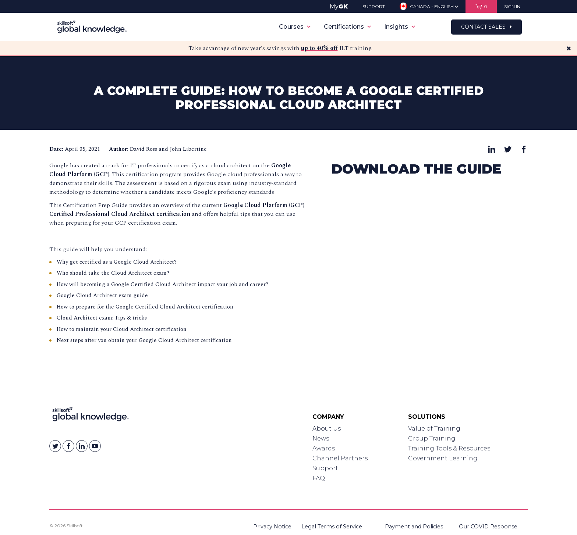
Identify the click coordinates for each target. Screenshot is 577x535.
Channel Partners (340, 458)
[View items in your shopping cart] (481, 6)
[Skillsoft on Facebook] (68, 446)
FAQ (318, 478)
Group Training (432, 438)
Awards (323, 448)
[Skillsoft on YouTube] (95, 446)
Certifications (347, 26)
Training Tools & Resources (449, 448)
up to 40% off (319, 48)
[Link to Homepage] (90, 415)
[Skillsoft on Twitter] (55, 446)
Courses (295, 26)
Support (325, 468)
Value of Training (434, 428)
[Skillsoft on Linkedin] (82, 446)
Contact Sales (486, 27)
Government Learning (443, 458)
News (320, 438)
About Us (326, 428)
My (339, 6)
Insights (399, 26)
